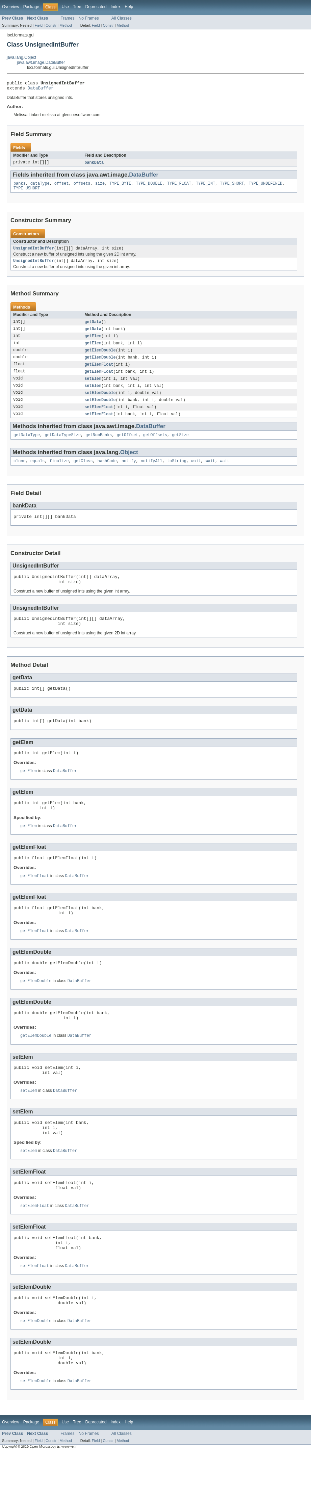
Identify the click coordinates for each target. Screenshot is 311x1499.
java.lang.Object (21, 57)
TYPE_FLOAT (179, 186)
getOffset (127, 445)
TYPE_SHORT (232, 186)
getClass (83, 472)
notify (129, 472)
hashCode (107, 472)
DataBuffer (41, 90)
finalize (59, 472)
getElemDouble (99, 357)
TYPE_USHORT (27, 191)
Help (129, 6)
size (100, 186)
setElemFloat (98, 416)
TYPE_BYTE (120, 186)
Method (65, 25)
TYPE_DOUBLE (149, 186)
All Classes (121, 18)
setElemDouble (99, 401)
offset (61, 186)
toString (176, 472)
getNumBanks (98, 445)
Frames (67, 18)
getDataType (27, 445)
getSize (180, 445)
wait (196, 472)
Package (31, 6)
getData (92, 327)
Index (115, 6)
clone (20, 472)
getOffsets (155, 445)
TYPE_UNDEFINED (266, 186)
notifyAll (151, 472)
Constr (51, 25)
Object (129, 462)
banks (20, 186)
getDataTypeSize (63, 445)
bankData (94, 164)
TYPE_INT (205, 186)
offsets (82, 186)
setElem (92, 386)
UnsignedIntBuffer (33, 252)
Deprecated (96, 6)
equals (37, 472)
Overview (10, 6)
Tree (77, 6)
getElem (92, 342)
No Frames (89, 18)
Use (65, 6)
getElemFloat (98, 371)
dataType (40, 186)
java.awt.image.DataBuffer (41, 62)
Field (38, 25)
